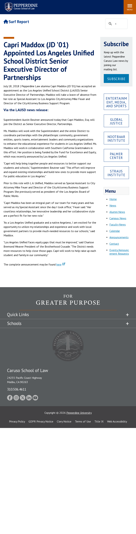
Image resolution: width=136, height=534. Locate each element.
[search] (115, 24)
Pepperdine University (79, 412)
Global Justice (116, 121)
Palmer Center (116, 156)
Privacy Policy (17, 421)
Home (113, 199)
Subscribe (116, 79)
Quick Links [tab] (18, 314)
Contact (114, 243)
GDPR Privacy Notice (41, 421)
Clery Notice (64, 421)
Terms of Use (83, 421)
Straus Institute (116, 173)
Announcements (119, 237)
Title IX (99, 421)
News (112, 205)
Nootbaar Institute (116, 138)
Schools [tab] (14, 323)
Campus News (117, 218)
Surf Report (16, 21)
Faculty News (117, 224)
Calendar (114, 231)
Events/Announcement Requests (119, 252)
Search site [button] (72, 5)
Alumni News (117, 212)
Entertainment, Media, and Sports (116, 102)
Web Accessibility (117, 421)
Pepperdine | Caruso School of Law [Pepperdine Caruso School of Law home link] (21, 5)
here (58, 264)
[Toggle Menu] (130, 7)
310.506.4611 (16, 389)
